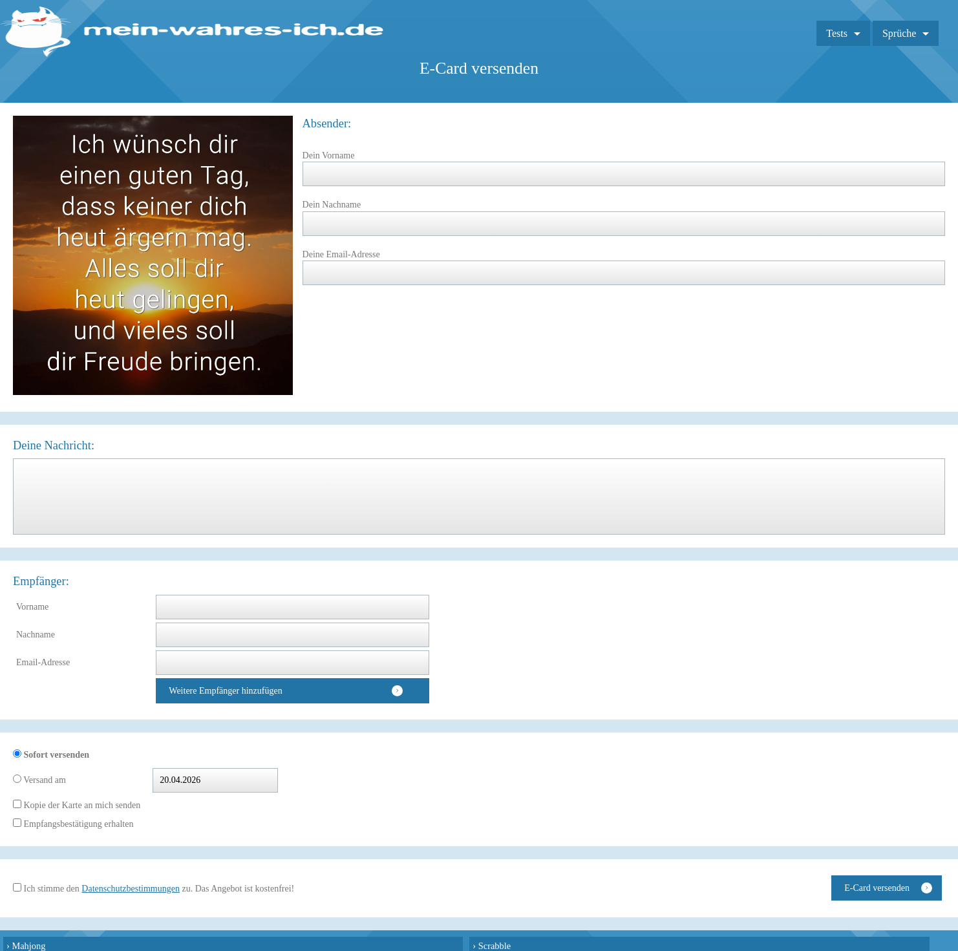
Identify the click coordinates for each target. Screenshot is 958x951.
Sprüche (899, 33)
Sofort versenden (55, 755)
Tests (836, 33)
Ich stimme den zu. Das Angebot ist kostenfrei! (157, 888)
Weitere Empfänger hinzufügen (225, 691)
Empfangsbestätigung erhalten (77, 824)
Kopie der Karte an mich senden (80, 805)
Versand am (43, 780)
